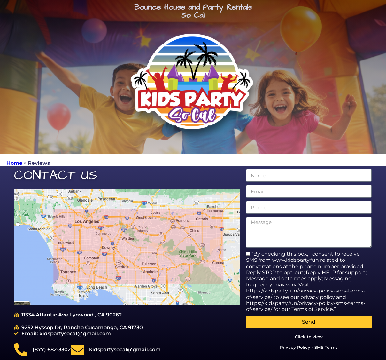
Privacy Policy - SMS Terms (309, 347)
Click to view (309, 336)
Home (14, 163)
